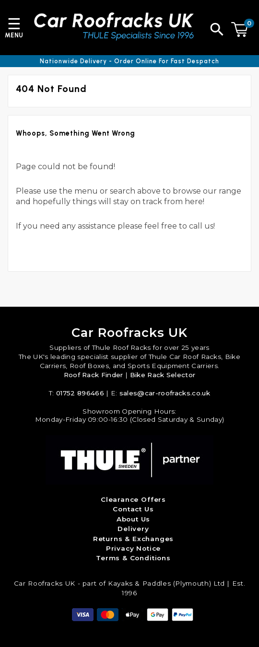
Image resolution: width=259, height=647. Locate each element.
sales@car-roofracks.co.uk (164, 393)
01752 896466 (80, 393)
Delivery (133, 528)
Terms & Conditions (133, 558)
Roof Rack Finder (93, 375)
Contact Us (133, 509)
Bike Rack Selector (163, 375)
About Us (134, 519)
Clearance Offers (133, 499)
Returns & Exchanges (133, 539)
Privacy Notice (133, 548)
